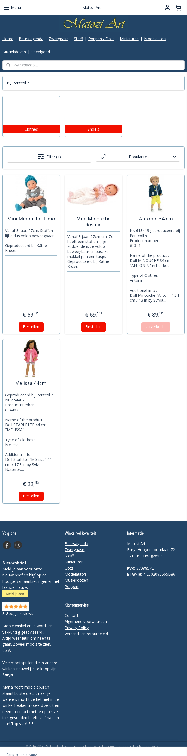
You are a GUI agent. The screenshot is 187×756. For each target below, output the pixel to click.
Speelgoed (40, 51)
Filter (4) (49, 157)
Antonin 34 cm (156, 219)
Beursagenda (76, 543)
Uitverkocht (156, 326)
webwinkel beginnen (102, 746)
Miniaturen (129, 38)
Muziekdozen (14, 51)
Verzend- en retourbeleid (86, 633)
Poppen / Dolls (101, 38)
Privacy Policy (77, 627)
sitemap (70, 746)
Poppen (71, 586)
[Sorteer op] (138, 157)
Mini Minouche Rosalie (93, 222)
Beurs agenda (31, 38)
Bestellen (31, 326)
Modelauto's (155, 38)
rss (82, 746)
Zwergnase (58, 38)
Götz (69, 568)
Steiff (78, 38)
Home (7, 38)
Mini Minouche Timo (31, 219)
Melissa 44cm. (31, 383)
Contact (72, 615)
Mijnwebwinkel (150, 746)
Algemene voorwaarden (86, 621)
